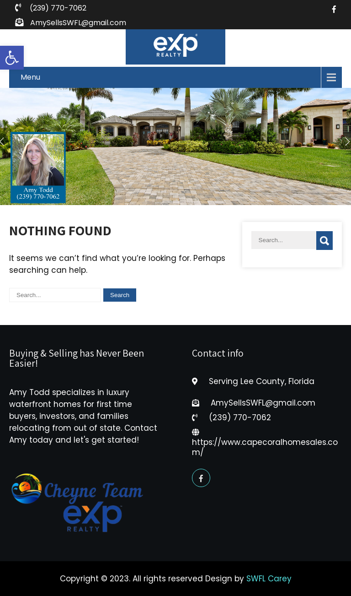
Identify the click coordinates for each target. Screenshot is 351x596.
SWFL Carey (269, 578)
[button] (12, 58)
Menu (30, 77)
